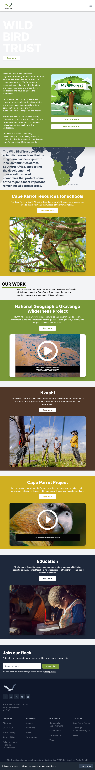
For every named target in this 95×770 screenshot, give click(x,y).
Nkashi (76, 735)
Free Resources (48, 210)
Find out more (72, 119)
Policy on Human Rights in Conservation (10, 745)
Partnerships (55, 735)
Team (51, 740)
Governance (55, 730)
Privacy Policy (9, 732)
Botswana (30, 728)
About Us (7, 723)
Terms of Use (9, 737)
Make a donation (71, 126)
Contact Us (8, 728)
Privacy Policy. (50, 672)
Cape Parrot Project (81, 723)
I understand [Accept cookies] (86, 766)
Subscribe (50, 666)
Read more (11, 58)
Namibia (30, 732)
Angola (29, 723)
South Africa (31, 737)
